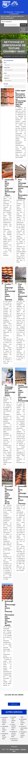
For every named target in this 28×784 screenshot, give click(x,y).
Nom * (5, 62)
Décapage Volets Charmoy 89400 (13, 720)
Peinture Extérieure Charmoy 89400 (13, 727)
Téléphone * (6, 78)
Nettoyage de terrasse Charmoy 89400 (23, 734)
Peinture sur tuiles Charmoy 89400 (24, 728)
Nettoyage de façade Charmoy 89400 (5, 736)
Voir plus (14, 704)
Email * (5, 73)
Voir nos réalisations (6, 21)
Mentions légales (14, 749)
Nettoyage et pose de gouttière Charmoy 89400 (5, 721)
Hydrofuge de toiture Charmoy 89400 (5, 729)
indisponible (9, 12)
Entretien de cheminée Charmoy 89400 (14, 734)
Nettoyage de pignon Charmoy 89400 (23, 722)
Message (6, 83)
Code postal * (7, 67)
